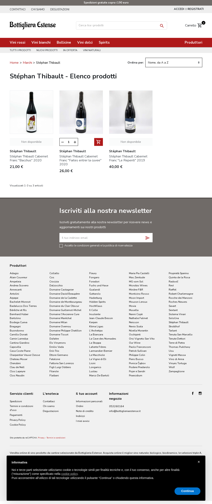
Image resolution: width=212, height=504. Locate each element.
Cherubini (15, 363)
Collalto (54, 273)
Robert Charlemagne (181, 293)
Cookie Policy (18, 424)
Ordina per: (136, 63)
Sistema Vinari (177, 314)
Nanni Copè (136, 314)
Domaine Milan (58, 322)
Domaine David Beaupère (64, 293)
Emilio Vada (56, 347)
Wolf (172, 367)
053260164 (116, 406)
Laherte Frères (97, 347)
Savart (172, 306)
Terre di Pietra (177, 342)
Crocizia (54, 281)
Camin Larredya (19, 338)
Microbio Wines (138, 285)
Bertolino (15, 318)
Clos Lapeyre (17, 371)
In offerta (70, 50)
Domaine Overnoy (60, 326)
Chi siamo (38, 9)
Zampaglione (176, 371)
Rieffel (172, 289)
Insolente (94, 314)
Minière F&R (136, 289)
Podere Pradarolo (139, 367)
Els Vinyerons (57, 342)
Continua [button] (187, 491)
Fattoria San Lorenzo (61, 363)
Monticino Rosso (139, 293)
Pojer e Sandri (137, 371)
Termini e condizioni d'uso (21, 408)
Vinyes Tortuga (178, 363)
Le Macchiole (97, 355)
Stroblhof (174, 326)
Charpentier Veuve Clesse (25, 355)
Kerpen (93, 322)
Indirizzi (80, 416)
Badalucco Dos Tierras (23, 306)
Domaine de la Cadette (63, 298)
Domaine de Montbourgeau (65, 302)
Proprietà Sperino (179, 273)
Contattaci (17, 9)
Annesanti (16, 289)
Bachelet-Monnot (20, 302)
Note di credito (85, 411)
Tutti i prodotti (20, 50)
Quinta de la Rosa (179, 277)
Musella (134, 310)
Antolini (14, 293)
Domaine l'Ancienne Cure (64, 314)
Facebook (193, 393)
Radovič (173, 281)
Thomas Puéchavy (179, 347)
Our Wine (134, 342)
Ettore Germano (58, 355)
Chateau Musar (18, 359)
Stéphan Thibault (178, 322)
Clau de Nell (17, 367)
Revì (171, 285)
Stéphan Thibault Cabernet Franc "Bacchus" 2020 (29, 158)
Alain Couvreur (18, 277)
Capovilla (15, 347)
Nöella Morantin (138, 330)
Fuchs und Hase (98, 285)
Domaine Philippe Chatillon (65, 330)
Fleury (92, 273)
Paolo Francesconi (140, 347)
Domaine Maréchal (60, 318)
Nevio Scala (136, 326)
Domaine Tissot (58, 334)
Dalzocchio (56, 285)
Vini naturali (92, 50)
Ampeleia (15, 281)
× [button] (199, 462)
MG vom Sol (136, 281)
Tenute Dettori (177, 338)
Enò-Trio (54, 351)
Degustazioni (59, 9)
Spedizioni (16, 401)
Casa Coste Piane (20, 351)
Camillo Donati (19, 334)
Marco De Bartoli (99, 375)
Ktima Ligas (96, 326)
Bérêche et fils (18, 310)
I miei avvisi (82, 421)
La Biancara (96, 334)
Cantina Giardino (19, 342)
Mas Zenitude (137, 277)
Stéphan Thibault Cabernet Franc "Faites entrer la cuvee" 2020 (80, 160)
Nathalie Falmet (138, 318)
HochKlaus (95, 306)
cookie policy (69, 473)
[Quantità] (68, 142)
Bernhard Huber (19, 314)
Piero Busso (136, 359)
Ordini (79, 406)
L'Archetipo (96, 330)
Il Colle (93, 310)
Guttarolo (95, 293)
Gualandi (94, 289)
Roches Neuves (178, 302)
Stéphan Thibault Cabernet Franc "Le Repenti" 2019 (128, 158)
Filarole (54, 371)
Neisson (134, 322)
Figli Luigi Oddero (60, 367)
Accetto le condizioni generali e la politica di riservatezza (98, 245)
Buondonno (17, 330)
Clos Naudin (17, 375)
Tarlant (173, 330)
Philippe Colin (137, 355)
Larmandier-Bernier (100, 351)
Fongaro (94, 277)
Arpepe (14, 298)
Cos (51, 277)
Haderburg (95, 298)
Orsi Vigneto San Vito (142, 338)
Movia (132, 306)
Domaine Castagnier (61, 289)
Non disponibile (31, 142)
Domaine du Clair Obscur (64, 306)
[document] (106, 474)
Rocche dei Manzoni (180, 298)
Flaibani (54, 375)
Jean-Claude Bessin (101, 318)
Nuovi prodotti (47, 50)
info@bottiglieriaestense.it (125, 411)
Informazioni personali (89, 401)
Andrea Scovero (19, 285)
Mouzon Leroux (138, 302)
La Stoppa (95, 342)
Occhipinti (135, 334)
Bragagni (15, 326)
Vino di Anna (176, 359)
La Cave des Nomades (102, 338)
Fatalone (54, 359)
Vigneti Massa (177, 355)
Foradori (94, 281)
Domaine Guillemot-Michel (65, 310)
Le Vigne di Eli (97, 359)
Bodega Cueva (18, 322)
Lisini (92, 363)
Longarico (95, 367)
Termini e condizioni (56, 437)
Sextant (173, 310)
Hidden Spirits (97, 302)
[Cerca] (121, 25)
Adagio (14, 273)
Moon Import (136, 298)
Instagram (200, 393)
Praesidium (135, 375)
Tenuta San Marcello (181, 334)
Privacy (41, 437)
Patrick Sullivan (138, 351)
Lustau (93, 371)
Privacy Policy (17, 420)
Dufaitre (54, 338)
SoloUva (174, 318)
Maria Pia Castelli (139, 273)
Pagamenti (16, 415)
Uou (171, 351)
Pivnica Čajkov (137, 363)
